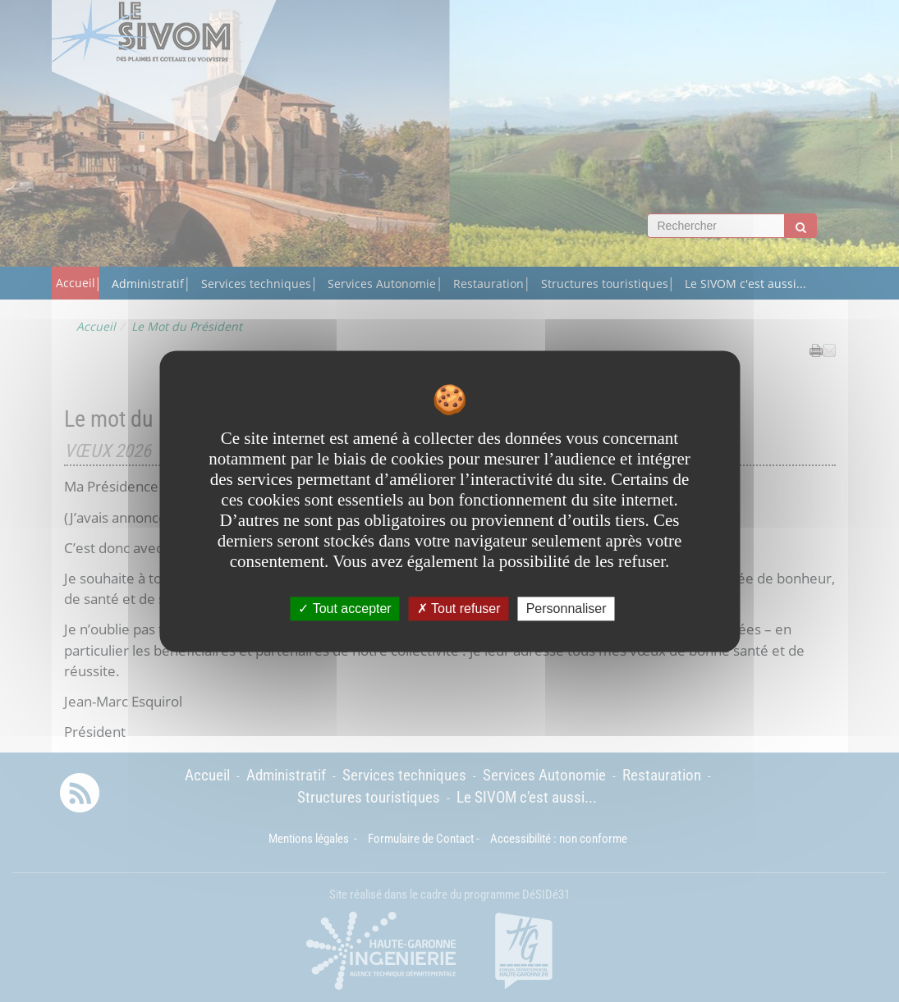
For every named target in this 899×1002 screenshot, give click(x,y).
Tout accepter (344, 608)
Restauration (488, 283)
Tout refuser (459, 608)
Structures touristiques (604, 283)
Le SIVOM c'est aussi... (745, 283)
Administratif (148, 283)
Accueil (75, 283)
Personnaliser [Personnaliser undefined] (566, 608)
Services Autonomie (382, 283)
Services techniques (256, 283)
